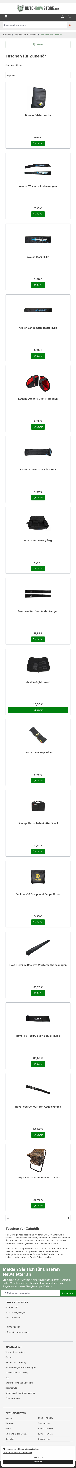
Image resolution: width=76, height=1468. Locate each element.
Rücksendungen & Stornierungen (21, 1367)
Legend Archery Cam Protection (38, 398)
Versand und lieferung (16, 1362)
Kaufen (38, 143)
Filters (38, 44)
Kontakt (9, 1357)
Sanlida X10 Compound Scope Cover (38, 894)
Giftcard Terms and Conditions (19, 1383)
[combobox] (35, 25)
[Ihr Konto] (62, 17)
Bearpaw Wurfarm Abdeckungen (38, 611)
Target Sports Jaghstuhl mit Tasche (38, 1177)
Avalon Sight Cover (38, 682)
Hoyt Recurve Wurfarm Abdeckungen (38, 1106)
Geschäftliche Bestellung (17, 1372)
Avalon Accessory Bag (38, 540)
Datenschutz (11, 1388)
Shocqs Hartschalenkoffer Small (38, 823)
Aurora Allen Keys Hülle (38, 752)
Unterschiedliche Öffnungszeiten (20, 1393)
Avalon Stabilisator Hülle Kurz (38, 469)
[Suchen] (70, 26)
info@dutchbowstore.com (17, 1332)
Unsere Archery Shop (15, 1352)
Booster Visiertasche (38, 115)
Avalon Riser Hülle (38, 257)
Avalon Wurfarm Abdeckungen (38, 186)
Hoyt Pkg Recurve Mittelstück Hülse (38, 1035)
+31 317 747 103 (13, 1327)
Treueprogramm (13, 1398)
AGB (7, 1377)
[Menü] (6, 16)
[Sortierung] (38, 75)
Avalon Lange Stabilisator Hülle (38, 327)
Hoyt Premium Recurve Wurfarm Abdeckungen (38, 965)
